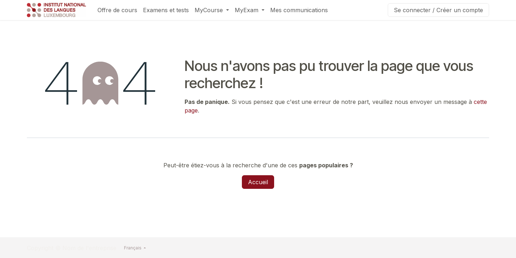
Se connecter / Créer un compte (438, 10)
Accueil (258, 182)
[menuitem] (117, 10)
